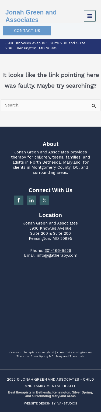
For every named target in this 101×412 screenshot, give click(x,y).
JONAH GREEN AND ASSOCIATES (50, 379)
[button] (27, 31)
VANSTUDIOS (67, 403)
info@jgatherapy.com (57, 255)
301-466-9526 (58, 250)
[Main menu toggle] (90, 16)
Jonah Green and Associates (41, 152)
